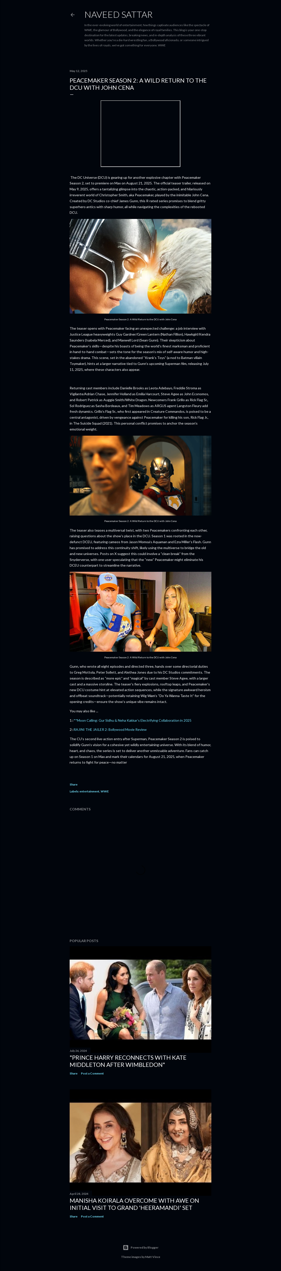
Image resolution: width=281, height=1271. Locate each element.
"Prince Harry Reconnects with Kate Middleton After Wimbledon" (128, 1061)
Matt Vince (152, 1257)
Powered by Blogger (140, 1248)
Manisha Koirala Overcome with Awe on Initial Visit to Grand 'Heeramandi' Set (134, 1204)
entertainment (89, 791)
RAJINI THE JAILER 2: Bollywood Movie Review (110, 729)
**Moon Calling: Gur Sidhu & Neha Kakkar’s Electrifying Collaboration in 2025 (132, 720)
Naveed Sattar (118, 14)
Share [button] (74, 784)
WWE (105, 791)
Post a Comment (92, 1073)
